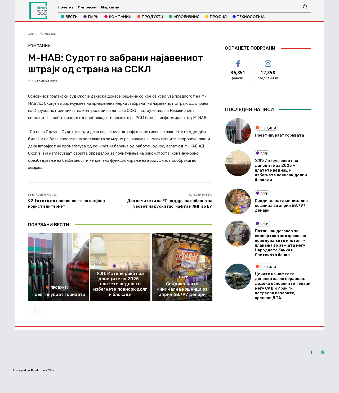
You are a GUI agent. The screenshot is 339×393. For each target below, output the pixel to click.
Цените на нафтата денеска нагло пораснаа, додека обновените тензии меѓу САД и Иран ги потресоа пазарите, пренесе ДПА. (282, 286)
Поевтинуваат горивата (58, 299)
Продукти (57, 293)
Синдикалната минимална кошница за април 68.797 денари (182, 295)
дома (32, 33)
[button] (304, 6)
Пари (119, 274)
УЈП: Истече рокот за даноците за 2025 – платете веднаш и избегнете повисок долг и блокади (120, 290)
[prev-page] (31, 314)
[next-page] (40, 314)
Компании (48, 33)
